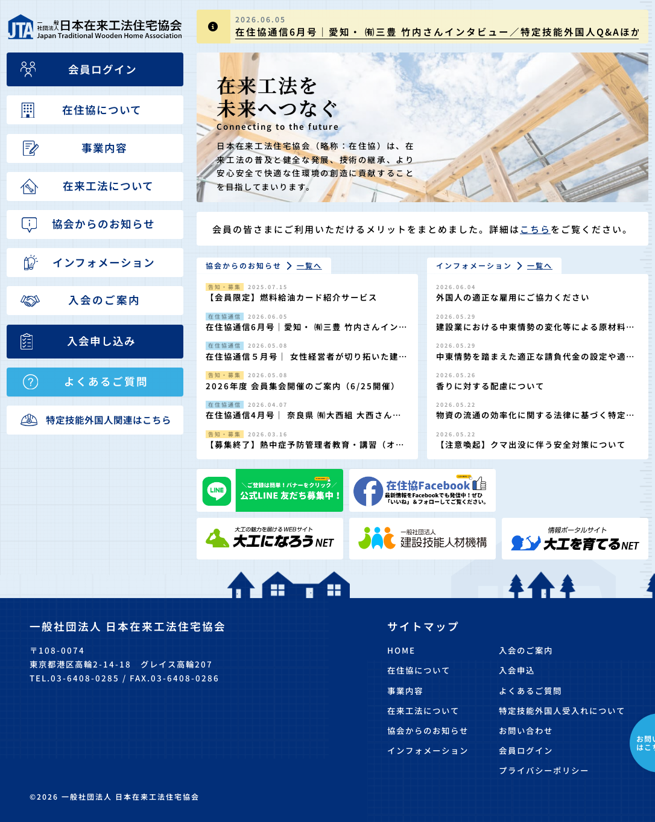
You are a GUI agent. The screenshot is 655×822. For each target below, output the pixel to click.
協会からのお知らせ (428, 730)
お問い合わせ (526, 730)
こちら (535, 229)
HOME (401, 650)
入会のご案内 (526, 650)
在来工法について (423, 710)
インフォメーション (428, 750)
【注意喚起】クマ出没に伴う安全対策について (531, 444)
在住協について (419, 670)
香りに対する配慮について (490, 386)
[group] (422, 26)
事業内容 (405, 690)
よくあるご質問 (530, 690)
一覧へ (309, 265)
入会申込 (517, 670)
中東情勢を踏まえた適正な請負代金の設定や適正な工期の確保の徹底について (535, 362)
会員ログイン (526, 750)
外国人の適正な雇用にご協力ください (513, 297)
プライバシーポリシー (544, 770)
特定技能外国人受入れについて (562, 710)
